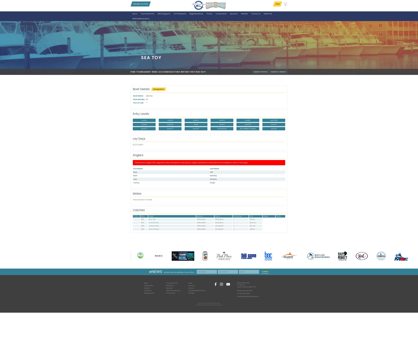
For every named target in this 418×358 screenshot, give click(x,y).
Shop (277, 4)
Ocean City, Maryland (215, 305)
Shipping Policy (149, 293)
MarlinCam (170, 286)
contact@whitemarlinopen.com (248, 296)
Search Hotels (261, 72)
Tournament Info (171, 283)
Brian (135, 172)
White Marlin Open (214, 303)
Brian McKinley (154, 229)
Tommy (136, 183)
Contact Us (148, 291)
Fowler (212, 183)
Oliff (211, 172)
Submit (265, 271)
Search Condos (278, 72)
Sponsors (191, 286)
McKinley (213, 175)
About (146, 283)
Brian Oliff (152, 219)
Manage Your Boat (140, 4)
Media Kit (169, 288)
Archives (191, 288)
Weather (147, 288)
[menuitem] (135, 13)
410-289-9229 (247, 291)
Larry (135, 179)
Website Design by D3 (202, 305)
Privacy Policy (170, 293)
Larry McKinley (154, 223)
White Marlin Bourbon (173, 291)
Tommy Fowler (154, 226)
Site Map (191, 293)
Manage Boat (158, 89)
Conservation (148, 286)
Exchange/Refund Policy (196, 291)
